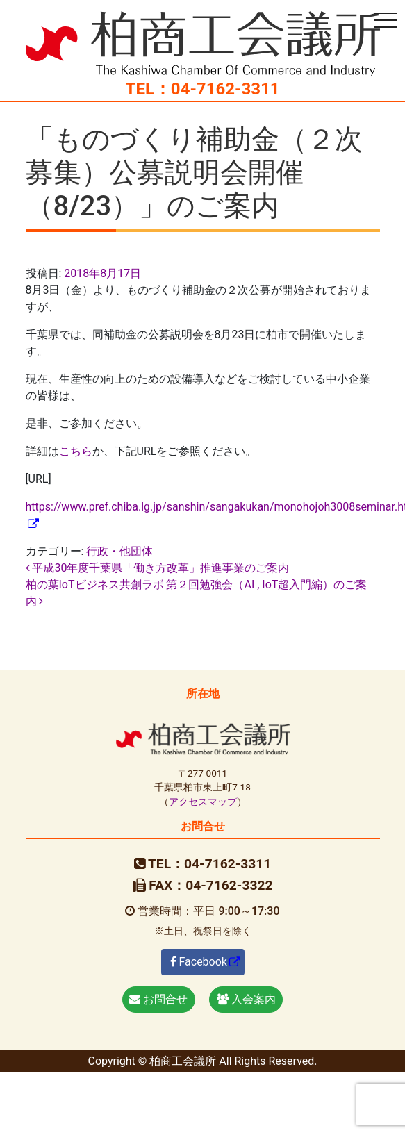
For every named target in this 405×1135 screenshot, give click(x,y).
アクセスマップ (203, 801)
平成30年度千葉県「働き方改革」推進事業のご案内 (158, 567)
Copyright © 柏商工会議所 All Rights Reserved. (202, 1061)
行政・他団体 (119, 551)
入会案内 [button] (246, 999)
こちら (75, 451)
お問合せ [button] (158, 999)
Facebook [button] (198, 961)
